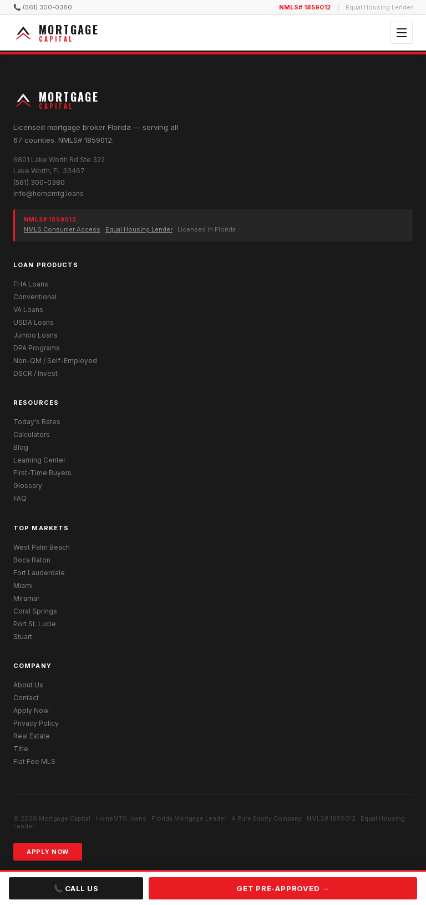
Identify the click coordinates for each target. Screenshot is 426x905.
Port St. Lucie (34, 624)
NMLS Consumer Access (62, 229)
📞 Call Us (76, 888)
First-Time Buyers (42, 473)
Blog (20, 447)
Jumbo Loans (35, 335)
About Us (28, 685)
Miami (23, 585)
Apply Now (31, 710)
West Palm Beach (41, 547)
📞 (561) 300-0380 (42, 7)
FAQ (20, 498)
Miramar (26, 598)
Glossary (27, 485)
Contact (26, 697)
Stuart (22, 636)
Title (20, 749)
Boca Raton (31, 560)
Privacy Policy (36, 723)
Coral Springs (35, 611)
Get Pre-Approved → (282, 888)
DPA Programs (36, 348)
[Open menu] (401, 33)
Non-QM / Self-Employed (55, 360)
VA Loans (28, 309)
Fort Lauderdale (39, 573)
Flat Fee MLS (34, 761)
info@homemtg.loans (48, 193)
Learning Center (39, 460)
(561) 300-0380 (39, 182)
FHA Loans (30, 284)
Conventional (35, 297)
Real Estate (31, 736)
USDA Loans (33, 322)
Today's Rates (36, 422)
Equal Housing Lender (139, 229)
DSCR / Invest (35, 373)
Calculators (31, 434)
